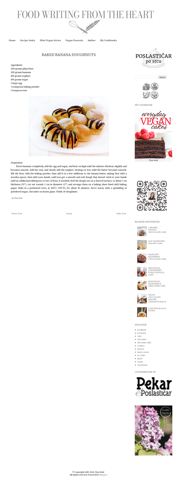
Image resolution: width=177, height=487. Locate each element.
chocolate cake (144, 342)
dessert (140, 349)
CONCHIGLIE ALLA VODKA (157, 309)
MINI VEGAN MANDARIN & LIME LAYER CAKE (156, 283)
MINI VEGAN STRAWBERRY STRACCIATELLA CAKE (156, 271)
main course (143, 352)
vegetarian (142, 365)
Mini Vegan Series (50, 40)
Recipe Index (27, 40)
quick (139, 358)
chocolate (141, 339)
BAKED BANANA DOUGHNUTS (69, 55)
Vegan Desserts (74, 40)
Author (91, 40)
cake (139, 336)
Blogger (103, 475)
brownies (141, 333)
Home (12, 40)
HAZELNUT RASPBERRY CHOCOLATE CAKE (157, 256)
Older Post (121, 213)
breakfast (141, 330)
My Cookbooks (108, 40)
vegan (140, 362)
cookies (140, 346)
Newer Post (16, 213)
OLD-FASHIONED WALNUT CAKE (156, 242)
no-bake (141, 355)
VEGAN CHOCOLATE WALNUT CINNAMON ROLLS (157, 298)
